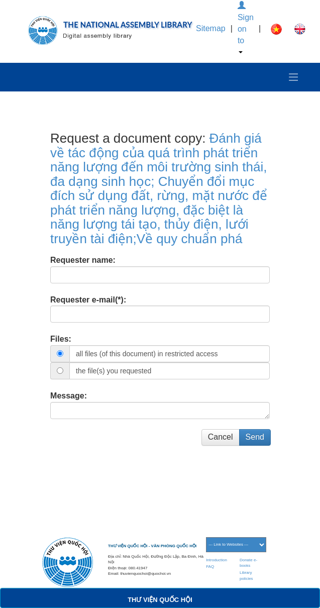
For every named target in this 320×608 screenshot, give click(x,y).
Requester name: (83, 260)
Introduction (216, 560)
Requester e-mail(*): (88, 299)
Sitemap (211, 28)
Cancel (220, 437)
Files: (60, 339)
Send (255, 437)
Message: (68, 395)
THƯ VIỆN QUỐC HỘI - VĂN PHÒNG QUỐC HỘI (152, 546)
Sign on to (246, 27)
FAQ (210, 566)
